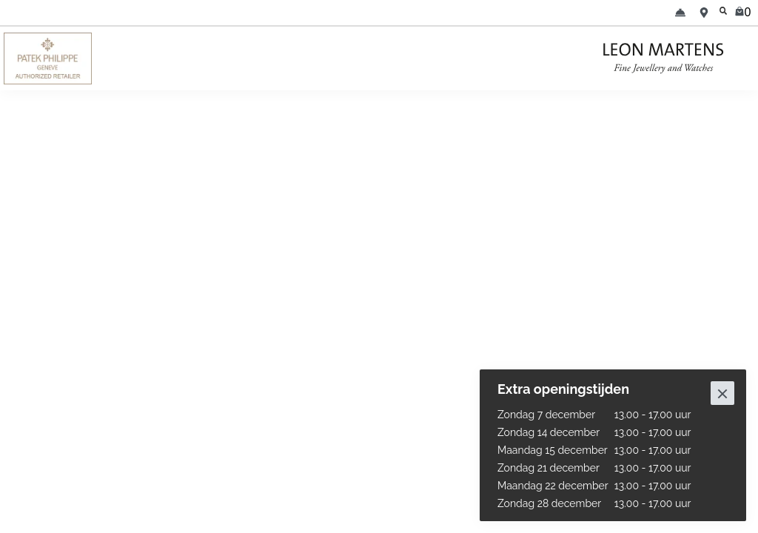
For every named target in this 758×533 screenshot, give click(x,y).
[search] (723, 12)
